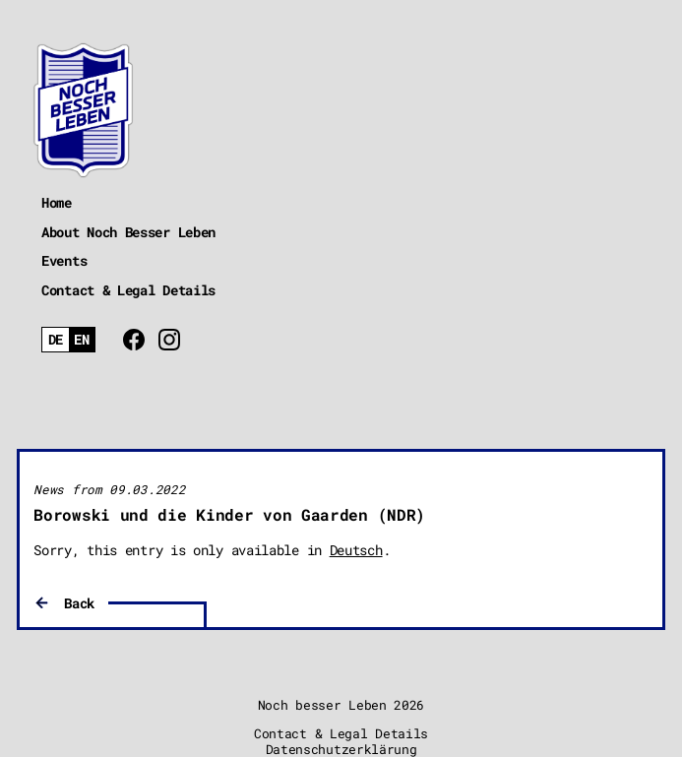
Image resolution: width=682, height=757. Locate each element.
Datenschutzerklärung (341, 749)
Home (56, 202)
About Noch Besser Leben (128, 231)
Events (64, 260)
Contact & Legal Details (128, 290)
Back (79, 603)
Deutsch (356, 549)
